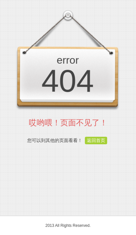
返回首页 (96, 140)
